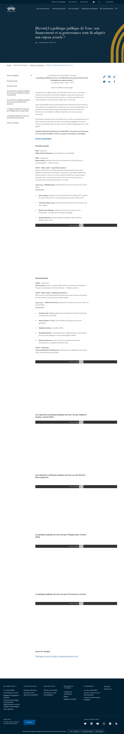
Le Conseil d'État (9, 690)
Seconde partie (12, 86)
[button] (43, 8)
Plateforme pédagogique (59, 2)
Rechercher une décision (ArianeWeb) (31, 694)
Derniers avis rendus (50, 690)
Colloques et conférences (37, 65)
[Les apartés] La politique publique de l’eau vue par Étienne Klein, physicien (18, 102)
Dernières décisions (30, 690)
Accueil (9, 65)
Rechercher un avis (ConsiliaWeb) (50, 694)
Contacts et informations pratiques (92, 698)
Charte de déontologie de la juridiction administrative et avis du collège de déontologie (11, 703)
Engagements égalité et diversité (11, 696)
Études (66, 697)
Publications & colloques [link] (20, 65)
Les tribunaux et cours (10, 693)
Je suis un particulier (90, 690)
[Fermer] (19, 75)
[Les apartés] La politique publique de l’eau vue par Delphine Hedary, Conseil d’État (18, 93)
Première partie (12, 81)
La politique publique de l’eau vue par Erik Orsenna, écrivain (18, 117)
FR (99, 2)
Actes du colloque (13, 123)
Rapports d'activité (70, 699)
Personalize (99, 731)
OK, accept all (73, 731)
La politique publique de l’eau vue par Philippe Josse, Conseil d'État (18, 110)
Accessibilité (109, 2)
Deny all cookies (87, 731)
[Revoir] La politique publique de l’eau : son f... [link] (60, 65)
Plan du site (108, 689)
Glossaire (107, 686)
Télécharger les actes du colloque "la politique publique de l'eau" (56, 656)
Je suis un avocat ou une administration (92, 694)
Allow (81, 225)
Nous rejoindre (8, 709)
